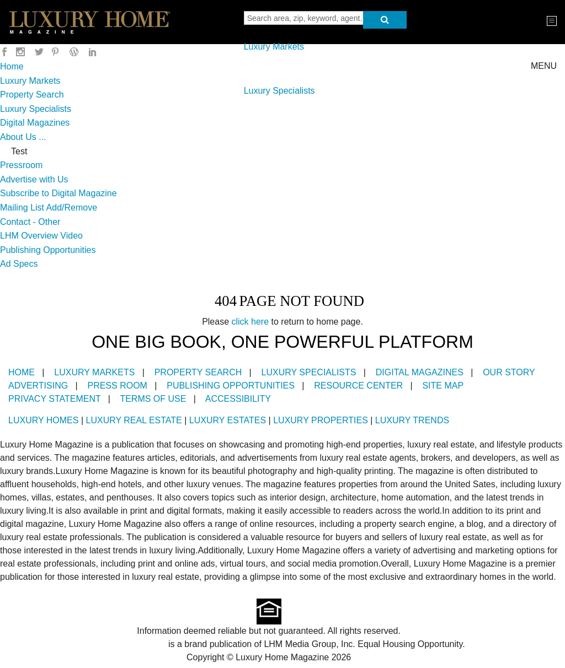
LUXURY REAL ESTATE (134, 420)
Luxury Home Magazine (119, 644)
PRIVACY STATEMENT (54, 398)
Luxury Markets (274, 46)
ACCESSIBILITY (238, 398)
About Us (18, 137)
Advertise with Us (34, 179)
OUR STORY (509, 372)
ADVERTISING (38, 385)
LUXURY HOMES (43, 420)
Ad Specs (19, 263)
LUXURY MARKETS (94, 372)
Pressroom (21, 165)
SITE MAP (442, 385)
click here (250, 321)
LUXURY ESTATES (227, 420)
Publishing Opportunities (47, 250)
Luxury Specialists (279, 90)
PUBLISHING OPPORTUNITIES (231, 385)
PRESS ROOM (117, 385)
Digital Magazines (35, 122)
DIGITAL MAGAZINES (419, 372)
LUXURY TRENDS (412, 420)
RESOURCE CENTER (358, 385)
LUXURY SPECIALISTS (309, 372)
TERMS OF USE (153, 398)
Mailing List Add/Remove (48, 207)
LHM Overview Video (41, 235)
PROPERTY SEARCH (198, 372)
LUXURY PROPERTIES (320, 420)
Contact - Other (30, 222)
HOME (21, 372)
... (42, 137)
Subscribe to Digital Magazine (58, 193)
